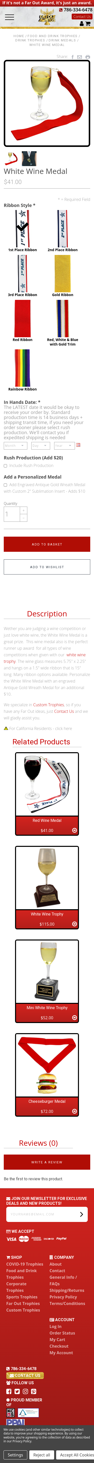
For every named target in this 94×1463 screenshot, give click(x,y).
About (56, 1264)
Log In (56, 1326)
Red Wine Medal (47, 820)
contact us (25, 1375)
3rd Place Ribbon (22, 276)
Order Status (62, 1333)
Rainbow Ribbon (22, 370)
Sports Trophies (22, 1297)
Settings (15, 1455)
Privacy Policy (63, 1297)
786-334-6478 (75, 10)
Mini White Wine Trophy (47, 1007)
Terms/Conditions (67, 1303)
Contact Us (82, 16)
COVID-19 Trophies (24, 1264)
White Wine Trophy (47, 914)
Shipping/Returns (67, 1290)
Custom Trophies (48, 705)
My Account (61, 1352)
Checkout (59, 1346)
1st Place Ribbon (22, 231)
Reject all (41, 1455)
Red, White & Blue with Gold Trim (62, 323)
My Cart (57, 1339)
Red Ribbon (22, 321)
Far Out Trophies (23, 1303)
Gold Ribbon (62, 276)
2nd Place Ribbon (62, 231)
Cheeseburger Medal (47, 1101)
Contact (57, 1270)
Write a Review (47, 1162)
